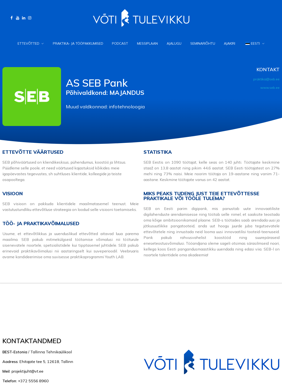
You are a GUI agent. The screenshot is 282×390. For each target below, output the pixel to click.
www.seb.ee (270, 87)
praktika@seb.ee (266, 79)
